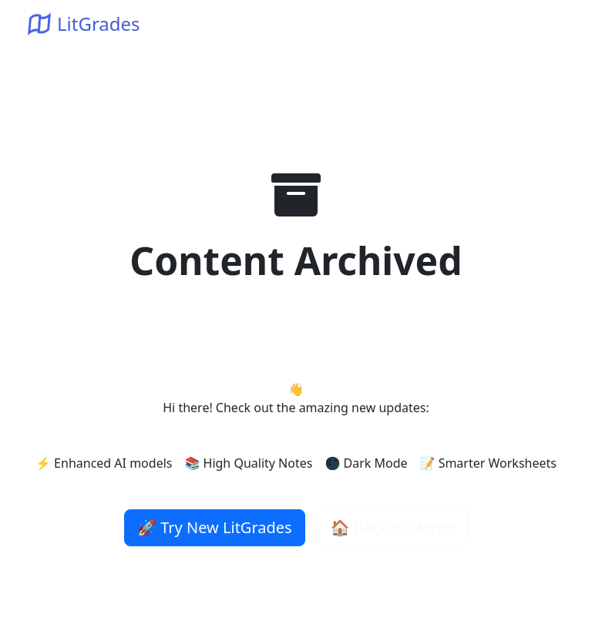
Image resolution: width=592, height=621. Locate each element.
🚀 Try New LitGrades (214, 527)
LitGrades (84, 23)
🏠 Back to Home (393, 527)
